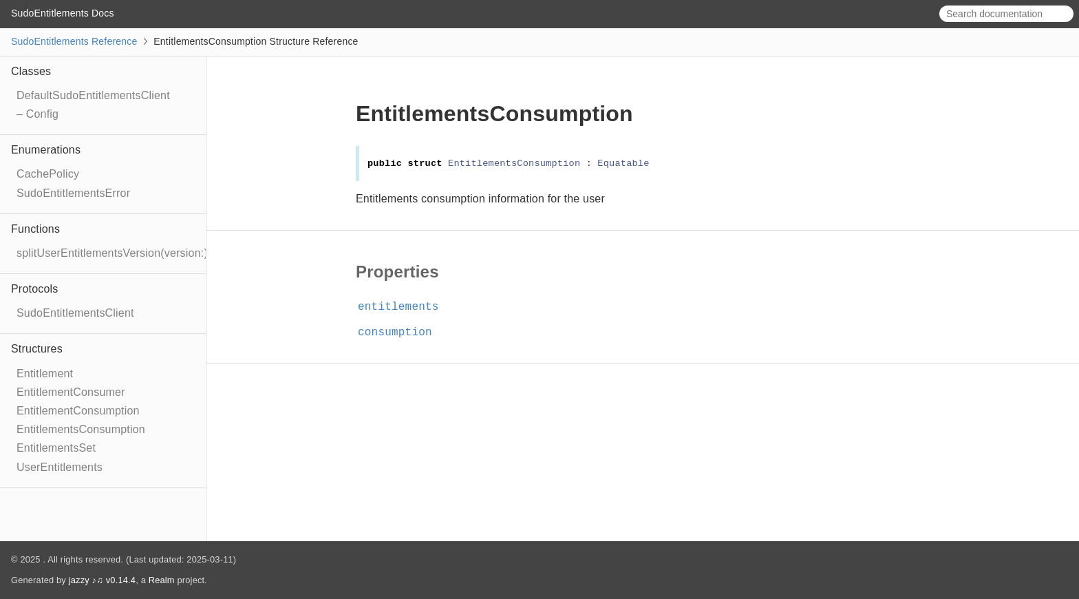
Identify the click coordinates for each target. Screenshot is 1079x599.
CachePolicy (48, 174)
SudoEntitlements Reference (74, 41)
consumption (401, 332)
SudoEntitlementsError (73, 193)
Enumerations (46, 150)
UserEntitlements (60, 467)
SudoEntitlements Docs (62, 13)
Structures (37, 349)
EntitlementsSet (56, 448)
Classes (31, 71)
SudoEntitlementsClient (75, 313)
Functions (35, 229)
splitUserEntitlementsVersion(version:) (112, 253)
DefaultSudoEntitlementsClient (93, 95)
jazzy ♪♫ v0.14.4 (102, 580)
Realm (162, 580)
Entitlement (45, 373)
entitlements (404, 307)
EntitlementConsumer (71, 392)
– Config (37, 114)
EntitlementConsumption (78, 411)
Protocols (34, 289)
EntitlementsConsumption (81, 429)
